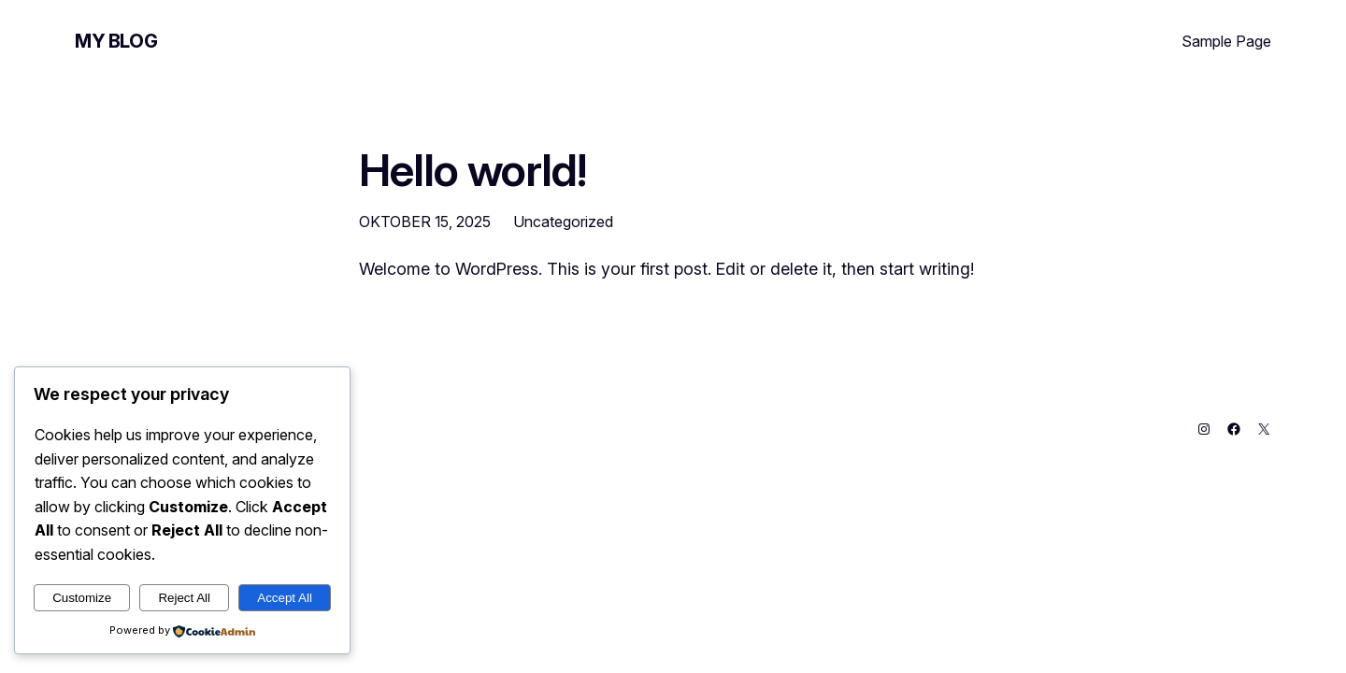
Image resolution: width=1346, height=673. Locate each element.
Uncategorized (563, 221)
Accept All (284, 598)
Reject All (184, 598)
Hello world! (472, 169)
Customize (81, 598)
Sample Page (1226, 41)
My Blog (116, 41)
